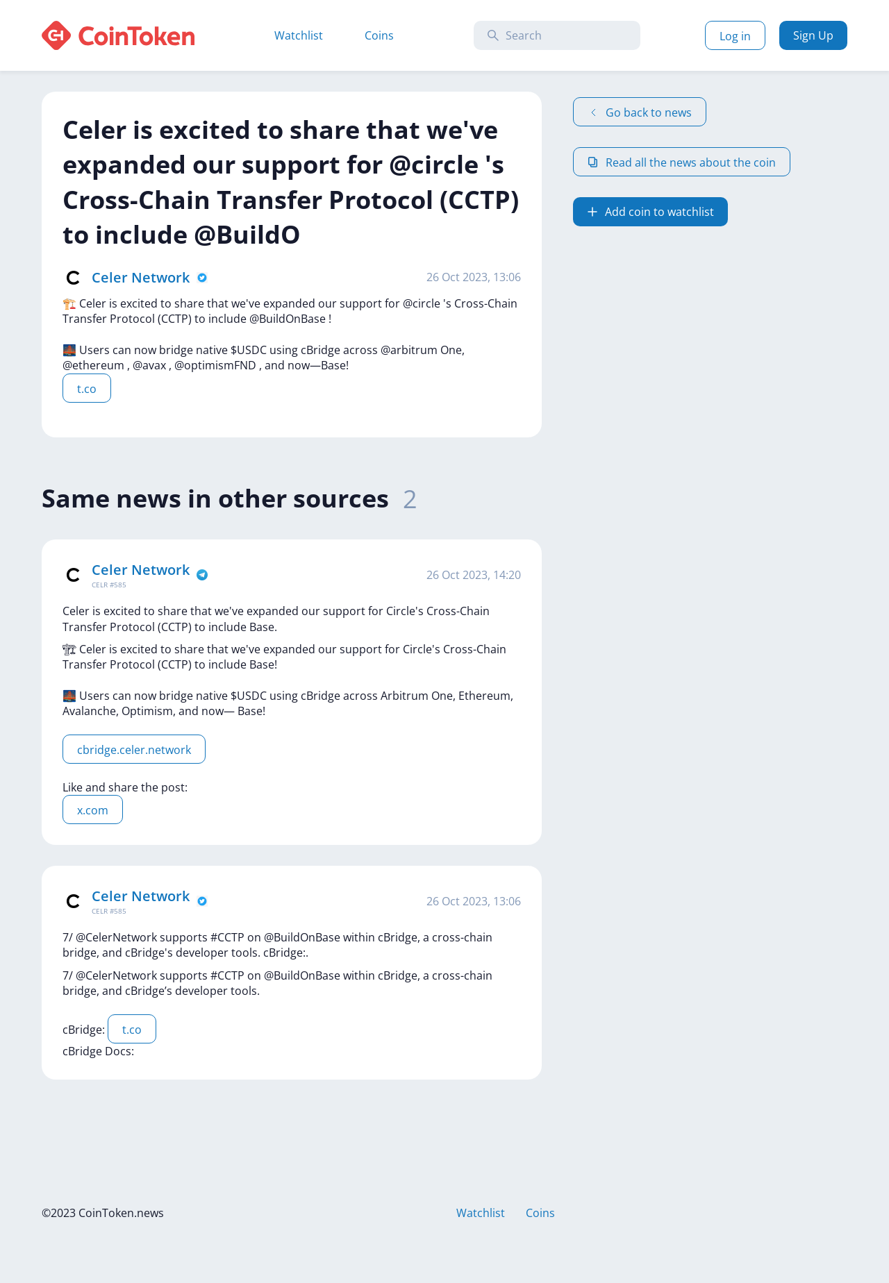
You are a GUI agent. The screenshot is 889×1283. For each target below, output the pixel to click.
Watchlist (298, 35)
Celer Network (141, 277)
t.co (87, 388)
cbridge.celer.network (134, 749)
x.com (92, 810)
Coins (379, 35)
